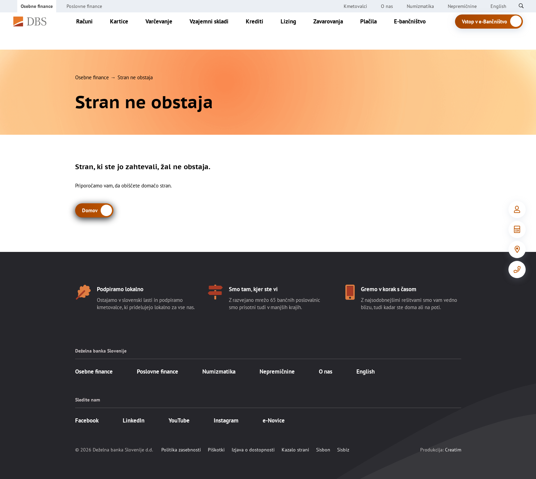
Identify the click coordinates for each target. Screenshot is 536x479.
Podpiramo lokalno (120, 289)
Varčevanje (166, 31)
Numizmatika (420, 6)
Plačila (375, 31)
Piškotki (216, 450)
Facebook (87, 420)
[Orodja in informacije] (517, 229)
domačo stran (156, 185)
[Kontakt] (517, 269)
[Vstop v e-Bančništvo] (517, 209)
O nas (387, 6)
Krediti (262, 31)
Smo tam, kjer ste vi (253, 289)
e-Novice (274, 420)
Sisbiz (343, 450)
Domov (90, 210)
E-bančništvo (417, 31)
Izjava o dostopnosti (253, 450)
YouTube (179, 420)
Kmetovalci (355, 6)
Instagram (226, 420)
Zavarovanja (335, 31)
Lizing (295, 31)
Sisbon (323, 450)
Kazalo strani (295, 450)
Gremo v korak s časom (388, 289)
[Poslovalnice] (517, 249)
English (365, 371)
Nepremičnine (462, 6)
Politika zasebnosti (181, 450)
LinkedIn (133, 420)
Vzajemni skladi (216, 31)
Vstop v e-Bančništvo (492, 31)
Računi (91, 31)
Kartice (126, 31)
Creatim (453, 450)
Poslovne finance (84, 6)
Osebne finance (37, 6)
